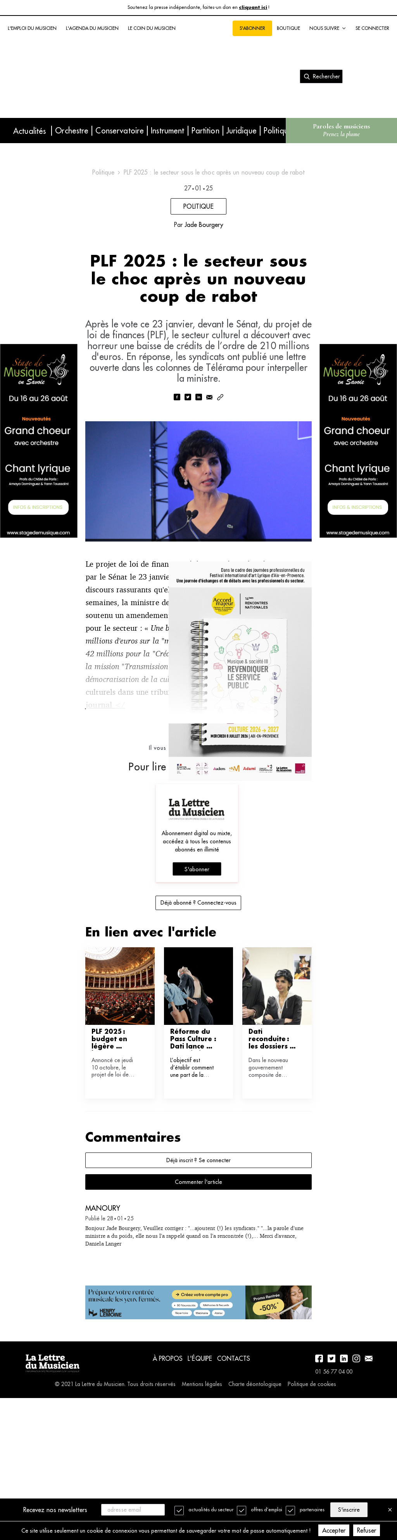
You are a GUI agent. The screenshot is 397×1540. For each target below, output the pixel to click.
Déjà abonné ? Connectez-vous (198, 1031)
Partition (205, 130)
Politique (278, 130)
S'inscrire (353, 1508)
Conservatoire (119, 130)
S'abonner (252, 28)
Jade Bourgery (204, 295)
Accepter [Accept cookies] (349, 1530)
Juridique (241, 130)
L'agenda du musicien (92, 28)
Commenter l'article (198, 1310)
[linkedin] (198, 501)
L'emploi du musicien (32, 28)
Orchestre (71, 130)
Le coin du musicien (152, 28)
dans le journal (144, 833)
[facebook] (177, 501)
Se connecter (372, 28)
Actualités (29, 131)
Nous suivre (327, 28)
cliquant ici (253, 7)
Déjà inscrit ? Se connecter (198, 1289)
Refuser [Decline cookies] (381, 1530)
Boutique (288, 28)
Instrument (167, 130)
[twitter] (188, 501)
